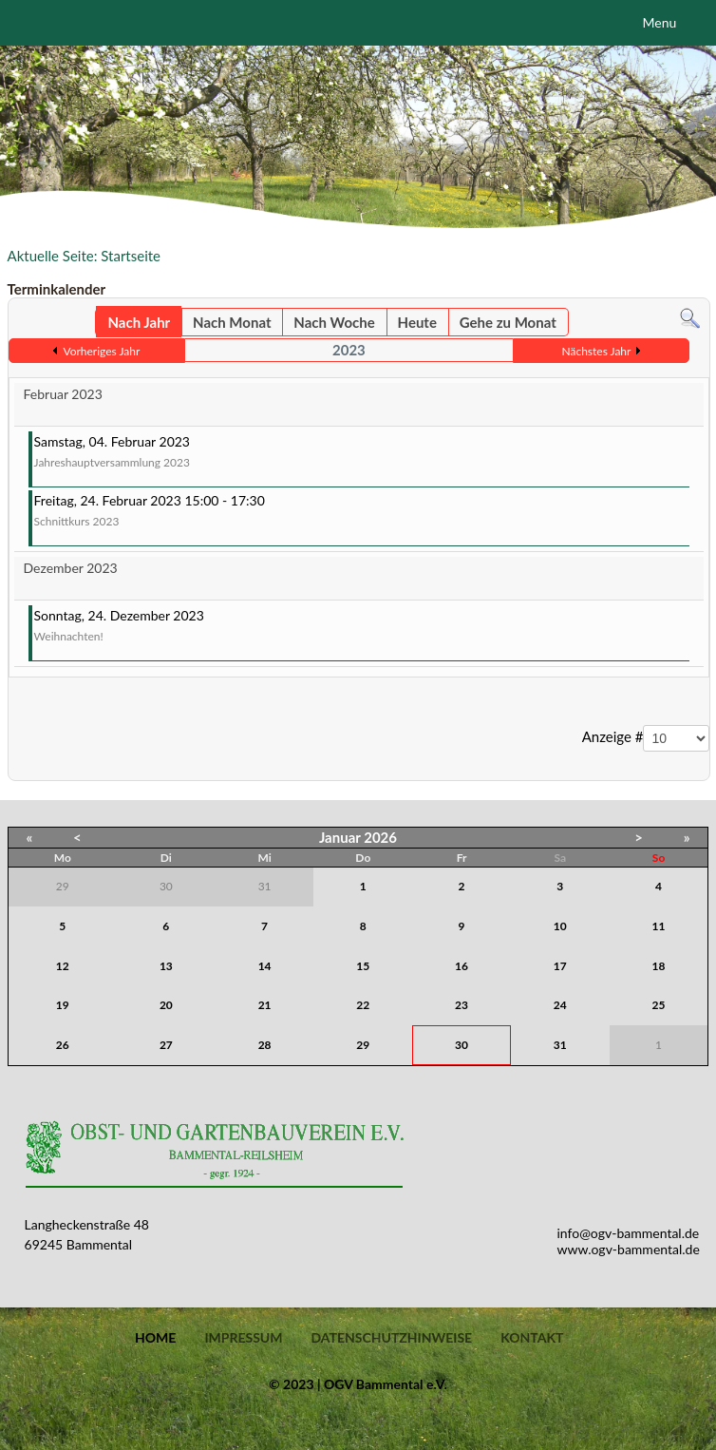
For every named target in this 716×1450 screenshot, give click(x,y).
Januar (340, 837)
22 (362, 1005)
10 (560, 926)
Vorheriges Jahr (101, 351)
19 (62, 1005)
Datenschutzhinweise (391, 1338)
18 (659, 966)
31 (560, 1045)
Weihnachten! (69, 636)
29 (362, 1045)
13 (166, 966)
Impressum (243, 1338)
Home (155, 1338)
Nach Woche (333, 322)
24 (560, 1005)
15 (362, 966)
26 (62, 1045)
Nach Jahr (138, 322)
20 (166, 1005)
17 (560, 966)
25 (659, 1005)
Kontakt (531, 1338)
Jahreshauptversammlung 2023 (112, 462)
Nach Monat (232, 322)
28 (265, 1045)
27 (166, 1045)
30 (461, 1045)
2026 (380, 837)
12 (62, 966)
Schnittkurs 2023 (77, 521)
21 (265, 1005)
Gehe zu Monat (508, 322)
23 (461, 1005)
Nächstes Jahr (596, 351)
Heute (417, 322)
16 (461, 966)
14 (265, 966)
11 (659, 926)
